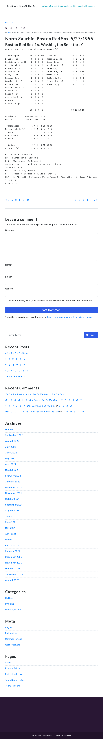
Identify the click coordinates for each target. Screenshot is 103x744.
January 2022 (12, 486)
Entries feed (11, 638)
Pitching (9, 609)
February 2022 (13, 481)
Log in (8, 632)
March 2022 (11, 475)
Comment (10, 235)
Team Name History (15, 685)
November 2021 (13, 498)
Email (8, 281)
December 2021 (13, 492)
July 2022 (10, 452)
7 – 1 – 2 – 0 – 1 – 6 (15, 364)
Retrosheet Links (14, 679)
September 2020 (14, 579)
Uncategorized (13, 614)
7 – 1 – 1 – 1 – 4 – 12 (15, 381)
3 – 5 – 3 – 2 (65, 411)
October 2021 (12, 504)
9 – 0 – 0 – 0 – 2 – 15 (73, 416)
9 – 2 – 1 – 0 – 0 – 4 (15, 370)
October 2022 (12, 434)
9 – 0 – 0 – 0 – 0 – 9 (71, 405)
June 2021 (10, 527)
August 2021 (12, 515)
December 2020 (13, 562)
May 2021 (10, 533)
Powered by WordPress (42, 740)
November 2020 (13, 568)
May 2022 (10, 463)
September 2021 (14, 510)
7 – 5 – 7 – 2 (58, 399)
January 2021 (12, 556)
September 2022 (14, 440)
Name (8, 270)
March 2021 (11, 544)
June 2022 (11, 457)
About (8, 667)
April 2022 (10, 469)
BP (9, 38)
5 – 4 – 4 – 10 (19, 32)
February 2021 (12, 550)
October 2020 (12, 573)
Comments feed (13, 644)
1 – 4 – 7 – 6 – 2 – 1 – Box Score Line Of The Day (30, 411)
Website (9, 294)
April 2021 (10, 539)
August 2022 (12, 446)
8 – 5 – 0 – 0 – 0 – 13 (17, 205)
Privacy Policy (12, 673)
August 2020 (12, 585)
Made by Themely (63, 740)
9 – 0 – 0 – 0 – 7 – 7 (86, 205)
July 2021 (10, 521)
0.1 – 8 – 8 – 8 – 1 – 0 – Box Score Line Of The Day (31, 405)
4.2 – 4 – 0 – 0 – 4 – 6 (16, 375)
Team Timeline (12, 691)
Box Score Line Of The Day (27, 6)
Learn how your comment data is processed (70, 322)
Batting (10, 27)
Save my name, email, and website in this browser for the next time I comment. (51, 305)
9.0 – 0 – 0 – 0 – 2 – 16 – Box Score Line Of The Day (32, 416)
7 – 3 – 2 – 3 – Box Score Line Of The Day (26, 399)
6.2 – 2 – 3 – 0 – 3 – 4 (16, 358)
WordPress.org (12, 650)
